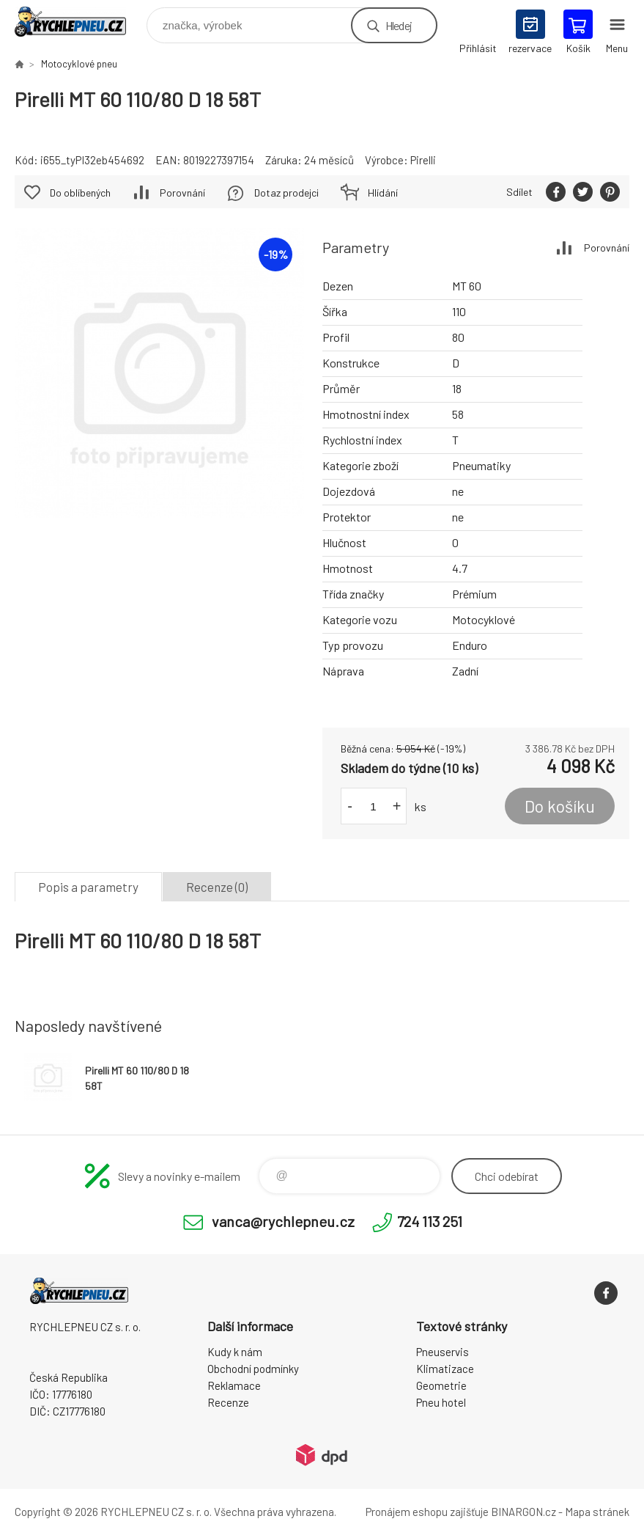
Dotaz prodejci (286, 192)
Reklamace (234, 1385)
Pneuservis (442, 1351)
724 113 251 (429, 1221)
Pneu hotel (441, 1402)
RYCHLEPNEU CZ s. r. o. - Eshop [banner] (79, 21)
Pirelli (423, 159)
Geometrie (441, 1385)
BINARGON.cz (523, 1511)
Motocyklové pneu (79, 64)
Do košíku (560, 806)
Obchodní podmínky (253, 1368)
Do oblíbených (80, 192)
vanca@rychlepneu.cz (283, 1221)
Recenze (228, 1402)
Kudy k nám (234, 1351)
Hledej (398, 25)
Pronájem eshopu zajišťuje (427, 1511)
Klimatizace (445, 1368)
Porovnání (606, 247)
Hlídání (383, 192)
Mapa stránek (597, 1511)
